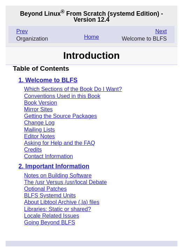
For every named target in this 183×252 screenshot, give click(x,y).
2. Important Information (54, 166)
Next (161, 31)
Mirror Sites (38, 109)
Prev (22, 31)
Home (91, 37)
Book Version (40, 103)
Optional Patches (45, 189)
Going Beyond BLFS (49, 222)
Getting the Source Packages (60, 116)
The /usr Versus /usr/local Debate (65, 182)
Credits (33, 150)
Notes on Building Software (58, 175)
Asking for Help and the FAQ (59, 143)
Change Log (39, 123)
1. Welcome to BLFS (48, 80)
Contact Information (48, 156)
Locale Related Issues (51, 216)
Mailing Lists (39, 130)
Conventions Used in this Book (62, 96)
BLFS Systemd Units (50, 195)
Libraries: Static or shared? (57, 209)
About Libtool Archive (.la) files (61, 202)
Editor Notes (39, 136)
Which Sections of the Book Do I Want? (73, 89)
